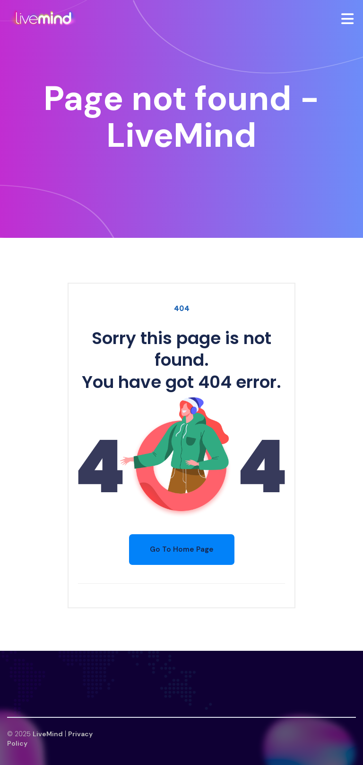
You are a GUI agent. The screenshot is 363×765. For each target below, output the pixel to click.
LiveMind (48, 734)
